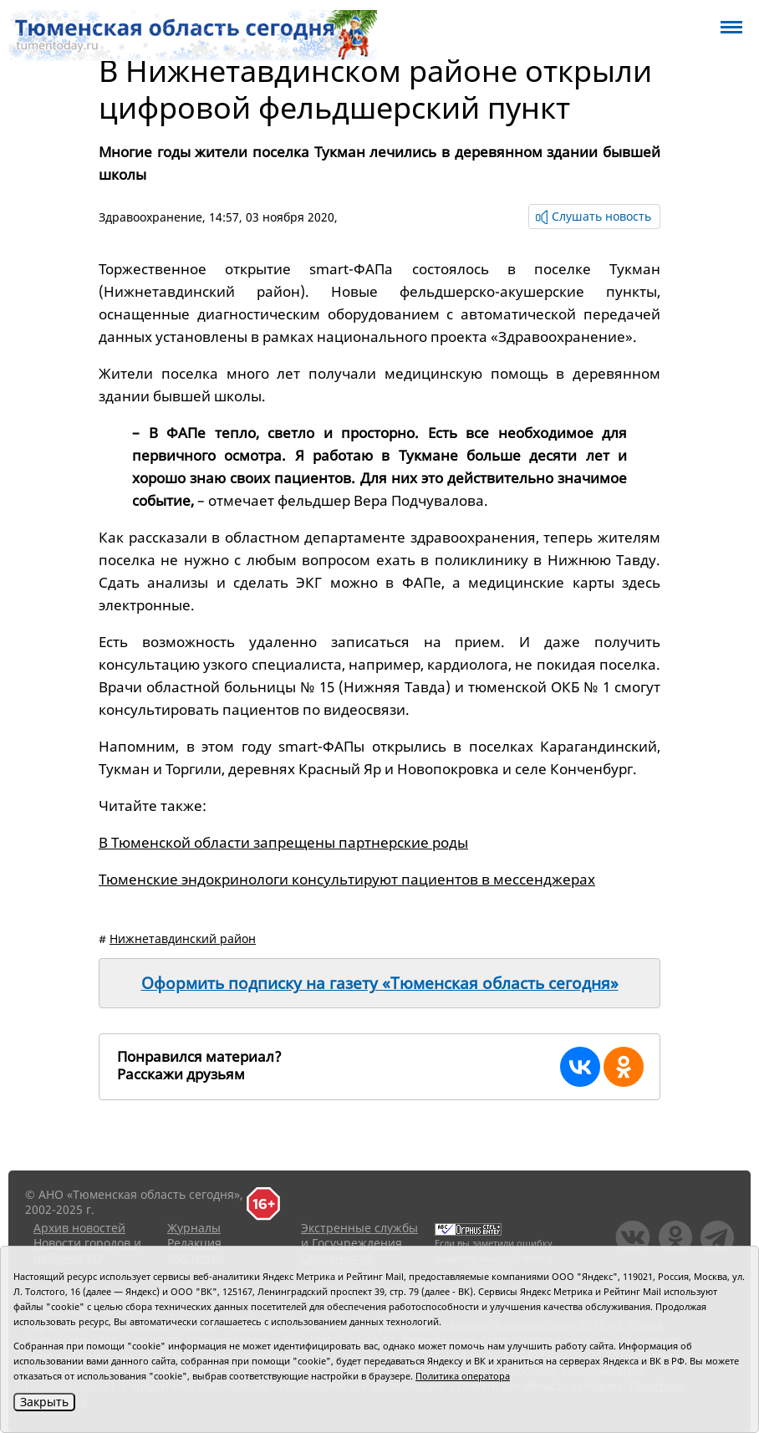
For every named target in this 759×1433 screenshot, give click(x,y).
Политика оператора (462, 1375)
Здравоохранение (150, 217)
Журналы (194, 1228)
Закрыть (44, 1402)
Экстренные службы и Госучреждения (359, 1235)
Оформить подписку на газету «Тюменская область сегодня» (380, 983)
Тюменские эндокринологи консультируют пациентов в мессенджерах (347, 879)
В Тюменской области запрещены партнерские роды (283, 842)
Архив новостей (79, 1228)
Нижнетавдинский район (183, 938)
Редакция (194, 1243)
